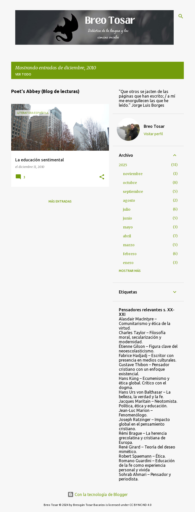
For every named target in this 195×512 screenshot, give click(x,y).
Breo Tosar (154, 126)
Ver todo (23, 74)
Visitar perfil (153, 134)
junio (127, 218)
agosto (129, 200)
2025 (123, 165)
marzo (129, 245)
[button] (102, 177)
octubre (130, 182)
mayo (128, 227)
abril (127, 236)
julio (127, 209)
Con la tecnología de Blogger (98, 494)
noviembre (132, 174)
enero (128, 262)
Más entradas (60, 201)
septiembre (133, 191)
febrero (130, 254)
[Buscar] (181, 16)
